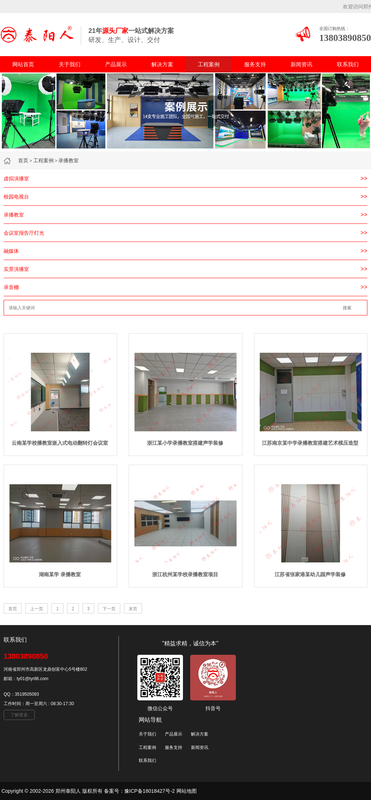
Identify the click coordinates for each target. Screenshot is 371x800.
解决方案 (162, 64)
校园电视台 (16, 197)
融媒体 (11, 251)
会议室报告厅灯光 (24, 233)
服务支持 (255, 64)
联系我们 (348, 64)
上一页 (36, 608)
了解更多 (19, 714)
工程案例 (209, 64)
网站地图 (186, 791)
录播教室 (68, 160)
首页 (23, 160)
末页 (133, 608)
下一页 (109, 608)
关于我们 (69, 64)
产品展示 (116, 64)
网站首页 (23, 64)
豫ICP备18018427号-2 (149, 791)
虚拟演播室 (16, 178)
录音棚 (11, 287)
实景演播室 (16, 269)
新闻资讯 (301, 64)
